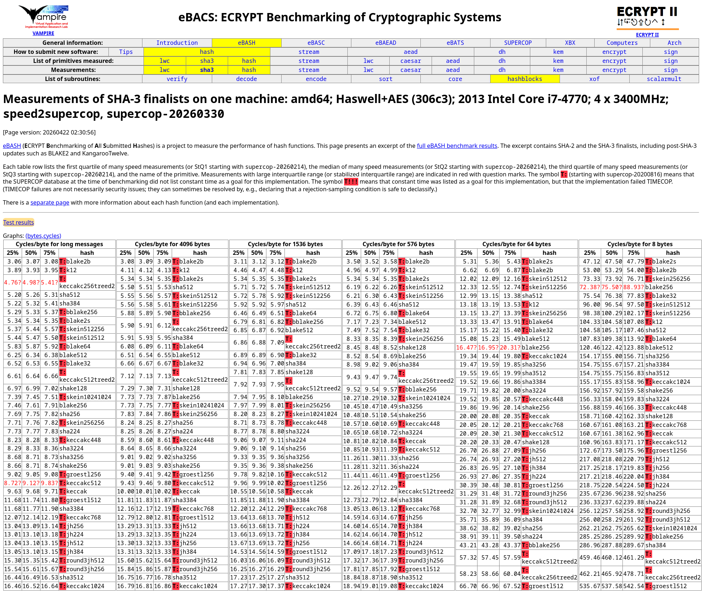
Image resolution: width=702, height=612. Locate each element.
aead (411, 52)
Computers (622, 43)
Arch (674, 43)
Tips (126, 52)
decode (246, 79)
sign (670, 52)
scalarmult (664, 79)
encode (316, 79)
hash (207, 52)
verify (177, 79)
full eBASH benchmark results (457, 146)
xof (594, 79)
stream (309, 52)
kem (558, 52)
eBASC (316, 43)
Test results (18, 222)
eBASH (246, 43)
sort (386, 79)
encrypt (615, 52)
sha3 (207, 61)
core (455, 79)
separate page (49, 202)
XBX (570, 43)
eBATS (455, 43)
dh (501, 52)
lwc (164, 61)
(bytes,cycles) (43, 236)
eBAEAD (385, 43)
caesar (410, 61)
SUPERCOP (518, 43)
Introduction (177, 43)
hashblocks (525, 79)
